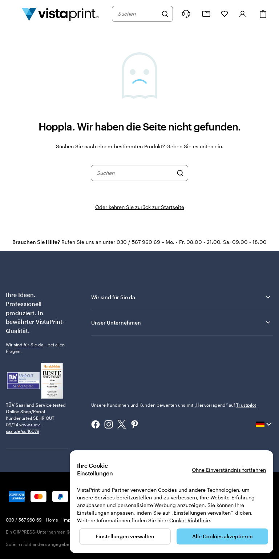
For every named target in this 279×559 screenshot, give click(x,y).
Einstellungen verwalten (125, 536)
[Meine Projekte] (206, 14)
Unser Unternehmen (181, 322)
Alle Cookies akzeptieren (222, 536)
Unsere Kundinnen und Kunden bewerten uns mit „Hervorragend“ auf (173, 404)
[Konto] (242, 14)
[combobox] (138, 13)
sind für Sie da (28, 344)
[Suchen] (164, 13)
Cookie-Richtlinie (189, 520)
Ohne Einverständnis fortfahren (229, 470)
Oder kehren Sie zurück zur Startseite (139, 207)
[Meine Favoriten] (224, 13)
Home (52, 519)
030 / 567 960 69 (23, 519)
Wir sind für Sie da (181, 297)
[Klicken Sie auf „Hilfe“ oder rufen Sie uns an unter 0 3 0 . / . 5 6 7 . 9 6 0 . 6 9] (186, 14)
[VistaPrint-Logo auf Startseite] (60, 14)
